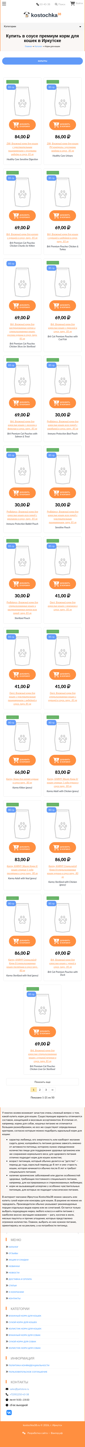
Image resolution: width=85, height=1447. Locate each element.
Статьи (13, 1285)
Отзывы (13, 1253)
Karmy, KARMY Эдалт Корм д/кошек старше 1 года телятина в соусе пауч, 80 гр (22, 870)
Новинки (14, 1266)
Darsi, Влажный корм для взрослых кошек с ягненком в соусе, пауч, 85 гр (62, 606)
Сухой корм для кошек (23, 1322)
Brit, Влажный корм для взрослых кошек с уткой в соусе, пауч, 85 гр (62, 963)
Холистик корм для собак (25, 1348)
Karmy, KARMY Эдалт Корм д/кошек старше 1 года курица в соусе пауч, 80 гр (62, 783)
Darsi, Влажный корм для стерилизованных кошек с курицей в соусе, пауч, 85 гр (62, 697)
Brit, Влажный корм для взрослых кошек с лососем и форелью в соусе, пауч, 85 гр (22, 425)
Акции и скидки (18, 1259)
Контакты (15, 1298)
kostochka (43, 15)
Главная (28, 46)
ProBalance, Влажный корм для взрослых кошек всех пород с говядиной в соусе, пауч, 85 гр (62, 425)
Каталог (38, 46)
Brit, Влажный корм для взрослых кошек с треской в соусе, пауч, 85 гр (62, 328)
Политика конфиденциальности (29, 1365)
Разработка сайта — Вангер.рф (45, 1432)
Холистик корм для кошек (25, 1328)
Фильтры (42, 61)
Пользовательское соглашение (28, 1371)
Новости (14, 1272)
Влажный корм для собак (24, 1335)
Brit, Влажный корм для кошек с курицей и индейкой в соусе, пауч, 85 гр (62, 238)
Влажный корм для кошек (25, 1315)
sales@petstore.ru (19, 1389)
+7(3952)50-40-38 (19, 1394)
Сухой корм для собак (22, 1341)
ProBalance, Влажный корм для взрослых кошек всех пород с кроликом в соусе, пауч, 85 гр (22, 515)
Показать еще (42, 1081)
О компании (16, 1292)
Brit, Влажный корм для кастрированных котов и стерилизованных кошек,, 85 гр (22, 331)
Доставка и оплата (20, 1279)
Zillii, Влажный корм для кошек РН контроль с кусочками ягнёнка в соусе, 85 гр (62, 147)
